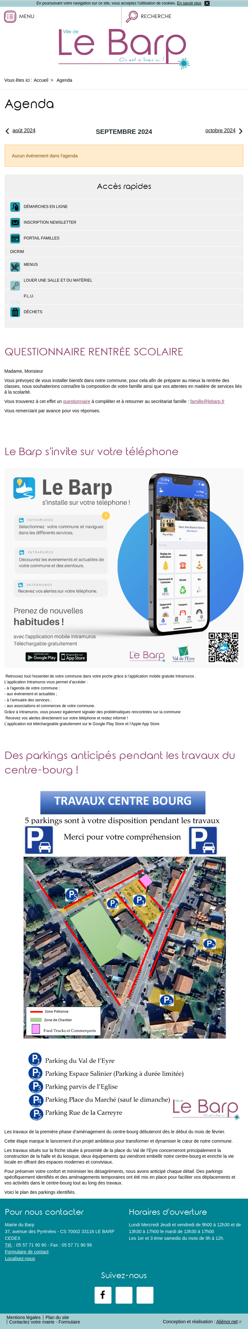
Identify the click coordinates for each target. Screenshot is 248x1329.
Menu (26, 17)
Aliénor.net (227, 1321)
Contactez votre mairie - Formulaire (44, 1321)
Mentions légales (24, 1317)
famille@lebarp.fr (207, 401)
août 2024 (20, 130)
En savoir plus (189, 3)
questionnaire (76, 401)
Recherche (156, 17)
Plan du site (57, 1317)
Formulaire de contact (26, 1251)
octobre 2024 (224, 130)
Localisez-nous (20, 1258)
